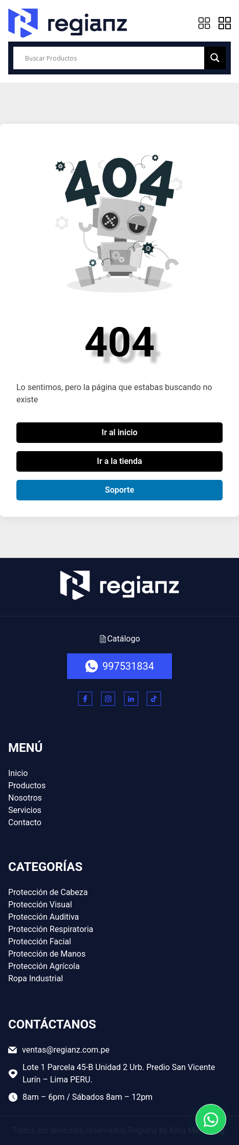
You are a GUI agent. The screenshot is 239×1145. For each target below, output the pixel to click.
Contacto (24, 822)
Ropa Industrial (35, 978)
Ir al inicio (120, 432)
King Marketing (196, 1130)
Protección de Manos (46, 954)
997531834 (119, 666)
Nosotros (25, 798)
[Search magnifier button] (215, 57)
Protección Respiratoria (50, 929)
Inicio (18, 773)
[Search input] (113, 58)
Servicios (24, 810)
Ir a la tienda (119, 461)
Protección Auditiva (43, 917)
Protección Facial (39, 941)
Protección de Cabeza (48, 892)
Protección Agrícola (44, 966)
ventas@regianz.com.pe (59, 1050)
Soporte (119, 490)
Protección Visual (40, 904)
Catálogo (119, 639)
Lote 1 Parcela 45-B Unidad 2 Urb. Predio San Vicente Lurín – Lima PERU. (111, 1073)
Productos (27, 785)
